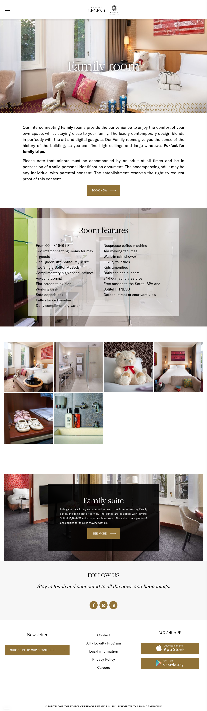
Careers (103, 667)
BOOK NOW (99, 190)
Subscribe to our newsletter (33, 650)
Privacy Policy (103, 659)
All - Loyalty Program (103, 643)
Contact (103, 635)
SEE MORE (99, 533)
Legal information (103, 651)
